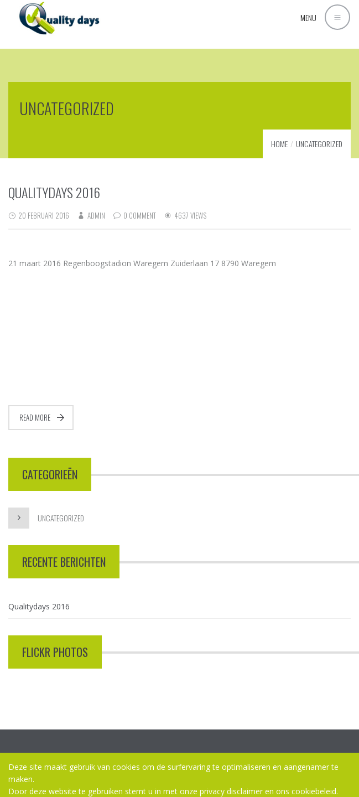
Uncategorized (319, 143)
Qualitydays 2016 (54, 192)
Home (279, 143)
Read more (34, 417)
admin (96, 215)
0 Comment (139, 215)
